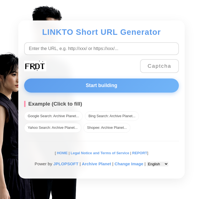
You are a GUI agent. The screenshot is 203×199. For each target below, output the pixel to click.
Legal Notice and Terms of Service (100, 153)
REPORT (139, 153)
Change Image (129, 163)
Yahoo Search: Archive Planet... (53, 127)
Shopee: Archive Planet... (107, 127)
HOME (62, 153)
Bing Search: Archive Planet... (111, 116)
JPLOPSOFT (65, 163)
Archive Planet (96, 163)
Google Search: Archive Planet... (53, 116)
